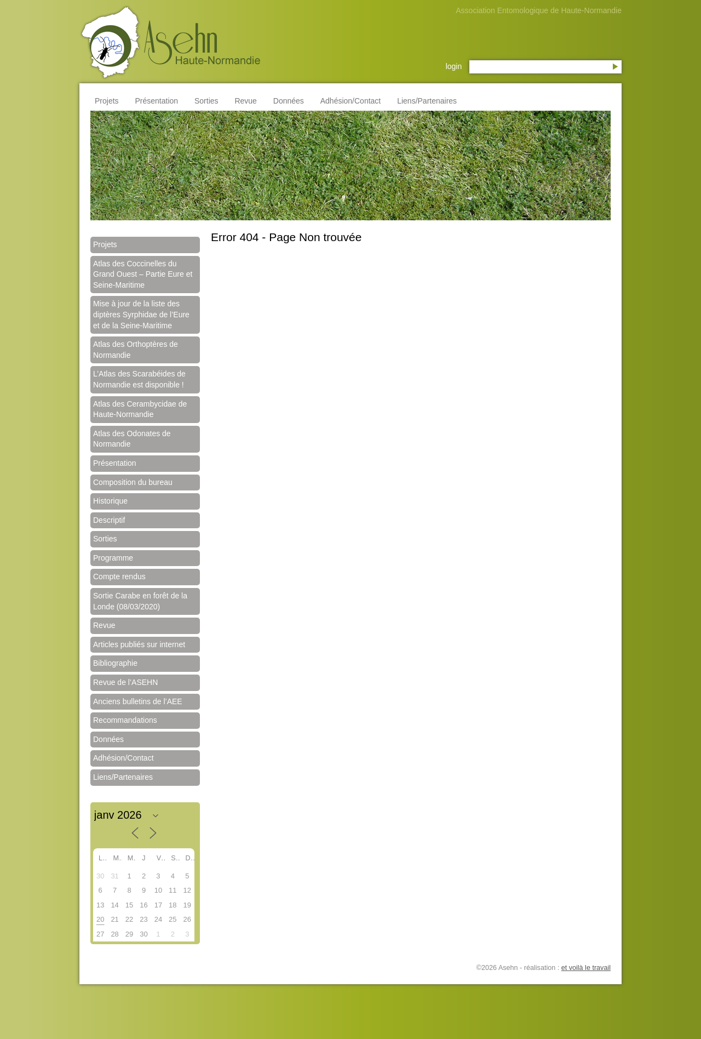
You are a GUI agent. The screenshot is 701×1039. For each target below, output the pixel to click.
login (454, 66)
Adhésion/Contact (350, 100)
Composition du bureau (133, 482)
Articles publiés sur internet (139, 644)
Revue (245, 100)
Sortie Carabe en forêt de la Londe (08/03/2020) (140, 601)
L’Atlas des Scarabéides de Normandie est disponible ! (139, 379)
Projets (107, 100)
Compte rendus (119, 576)
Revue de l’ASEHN (125, 682)
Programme (113, 557)
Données (288, 100)
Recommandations (125, 720)
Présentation (156, 100)
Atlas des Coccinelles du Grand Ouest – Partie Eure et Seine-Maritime (142, 274)
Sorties (206, 100)
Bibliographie (115, 663)
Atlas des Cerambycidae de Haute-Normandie (140, 409)
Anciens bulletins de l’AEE (137, 701)
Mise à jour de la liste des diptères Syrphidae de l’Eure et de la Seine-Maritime (141, 314)
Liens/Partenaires (427, 100)
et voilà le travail (586, 968)
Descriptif (109, 520)
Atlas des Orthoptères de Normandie (135, 349)
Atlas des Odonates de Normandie (132, 439)
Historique (110, 500)
